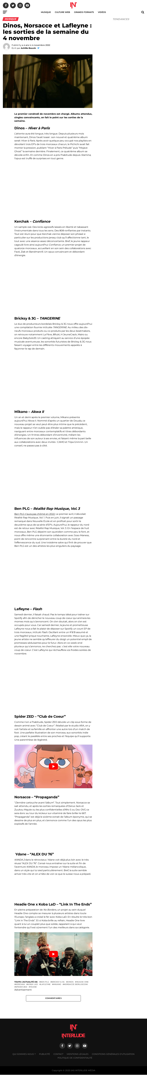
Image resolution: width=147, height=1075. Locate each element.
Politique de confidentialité (75, 1058)
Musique (46, 12)
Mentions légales (77, 1054)
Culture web (62, 12)
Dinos (70, 982)
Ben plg (44, 982)
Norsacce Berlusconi (76, 984)
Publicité (44, 1054)
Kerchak (20, 984)
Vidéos (102, 12)
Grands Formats (84, 12)
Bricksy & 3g (58, 982)
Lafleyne (45, 984)
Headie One (82, 982)
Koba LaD (32, 984)
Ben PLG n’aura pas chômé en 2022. (34, 514)
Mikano (57, 984)
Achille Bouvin (28, 48)
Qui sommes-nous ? (24, 1054)
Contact (58, 1054)
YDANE (33, 987)
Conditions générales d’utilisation (113, 1054)
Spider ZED (21, 987)
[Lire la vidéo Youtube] (53, 766)
